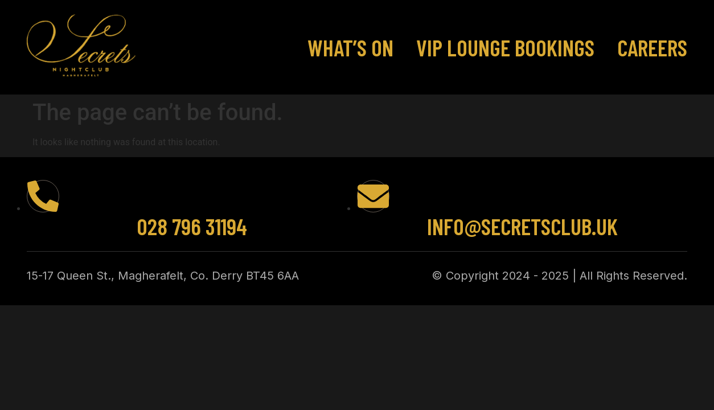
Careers (652, 47)
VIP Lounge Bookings (505, 47)
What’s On (350, 47)
